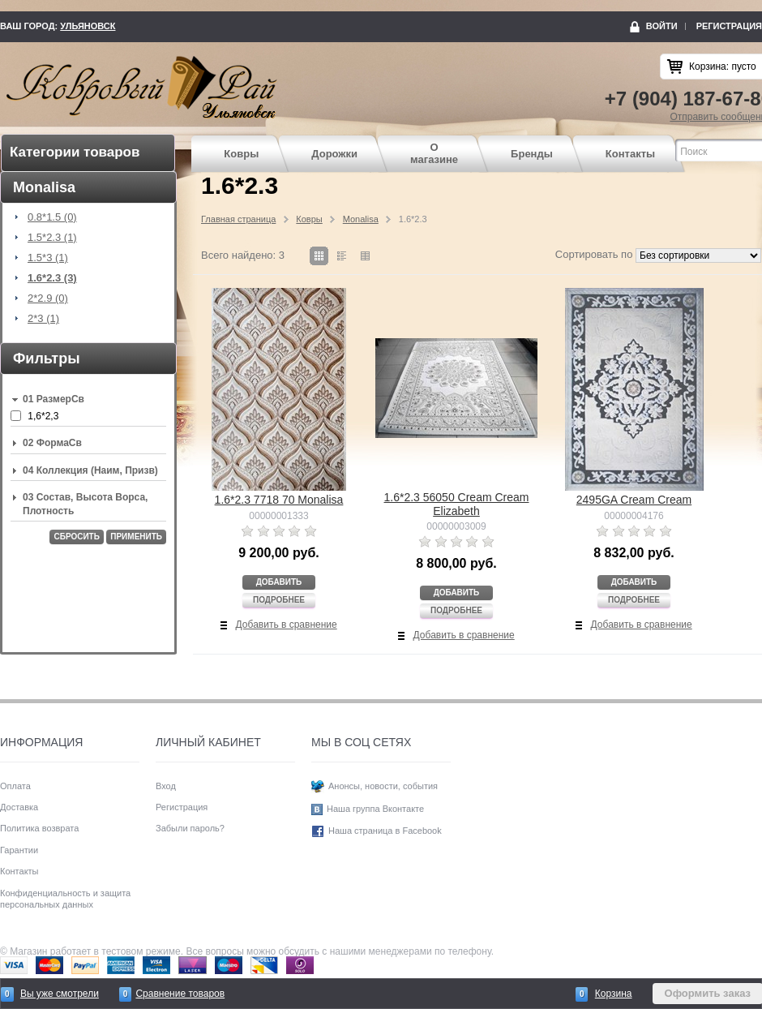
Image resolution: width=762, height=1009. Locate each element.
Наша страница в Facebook (385, 830)
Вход (166, 786)
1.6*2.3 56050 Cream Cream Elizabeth (456, 504)
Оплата (15, 786)
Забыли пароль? (190, 828)
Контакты (630, 154)
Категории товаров (74, 152)
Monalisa (361, 219)
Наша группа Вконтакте (375, 809)
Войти (662, 26)
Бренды (532, 154)
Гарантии (19, 850)
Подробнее (279, 599)
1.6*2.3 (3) (52, 278)
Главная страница (238, 219)
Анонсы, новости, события (383, 786)
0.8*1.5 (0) (52, 217)
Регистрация (729, 26)
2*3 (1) (43, 318)
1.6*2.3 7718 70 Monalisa (279, 499)
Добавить (279, 581)
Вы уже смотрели (59, 993)
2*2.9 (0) (48, 298)
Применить (136, 536)
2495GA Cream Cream (633, 499)
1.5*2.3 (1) (52, 237)
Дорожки (334, 154)
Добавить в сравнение (286, 624)
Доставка (19, 807)
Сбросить (76, 536)
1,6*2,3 (43, 416)
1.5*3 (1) (48, 258)
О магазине (434, 153)
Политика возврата (39, 828)
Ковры (241, 154)
